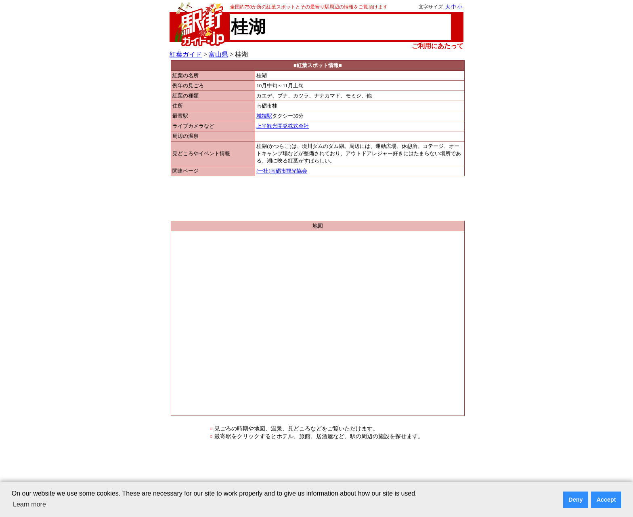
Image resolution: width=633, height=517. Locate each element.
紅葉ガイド (186, 54)
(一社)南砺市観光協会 (281, 171)
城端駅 (264, 116)
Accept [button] (606, 499)
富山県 (218, 54)
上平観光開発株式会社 (282, 126)
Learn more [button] (29, 504)
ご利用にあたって (437, 45)
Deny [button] (575, 499)
